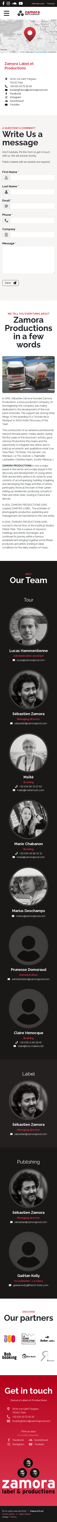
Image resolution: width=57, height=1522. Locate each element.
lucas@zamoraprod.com (29, 660)
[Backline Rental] (28, 1355)
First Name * (10, 172)
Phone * (7, 214)
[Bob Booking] (9, 1355)
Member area (38, 3)
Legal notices (25, 1514)
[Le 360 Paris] (9, 1338)
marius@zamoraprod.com (28, 916)
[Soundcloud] (14, 3)
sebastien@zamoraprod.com (28, 723)
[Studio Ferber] (47, 1338)
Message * (9, 243)
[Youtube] (21, 3)
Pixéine (13, 1517)
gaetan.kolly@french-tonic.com (28, 1285)
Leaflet (22, 52)
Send (10, 282)
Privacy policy (8, 1514)
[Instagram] (9, 3)
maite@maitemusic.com (28, 790)
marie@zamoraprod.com (28, 857)
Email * (7, 200)
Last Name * (10, 186)
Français (51, 3)
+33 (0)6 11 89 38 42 (28, 1042)
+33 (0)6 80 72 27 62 (28, 786)
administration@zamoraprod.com (29, 979)
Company (8, 229)
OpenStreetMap (41, 52)
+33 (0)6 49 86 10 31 (28, 853)
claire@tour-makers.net (29, 1046)
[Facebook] (3, 3)
